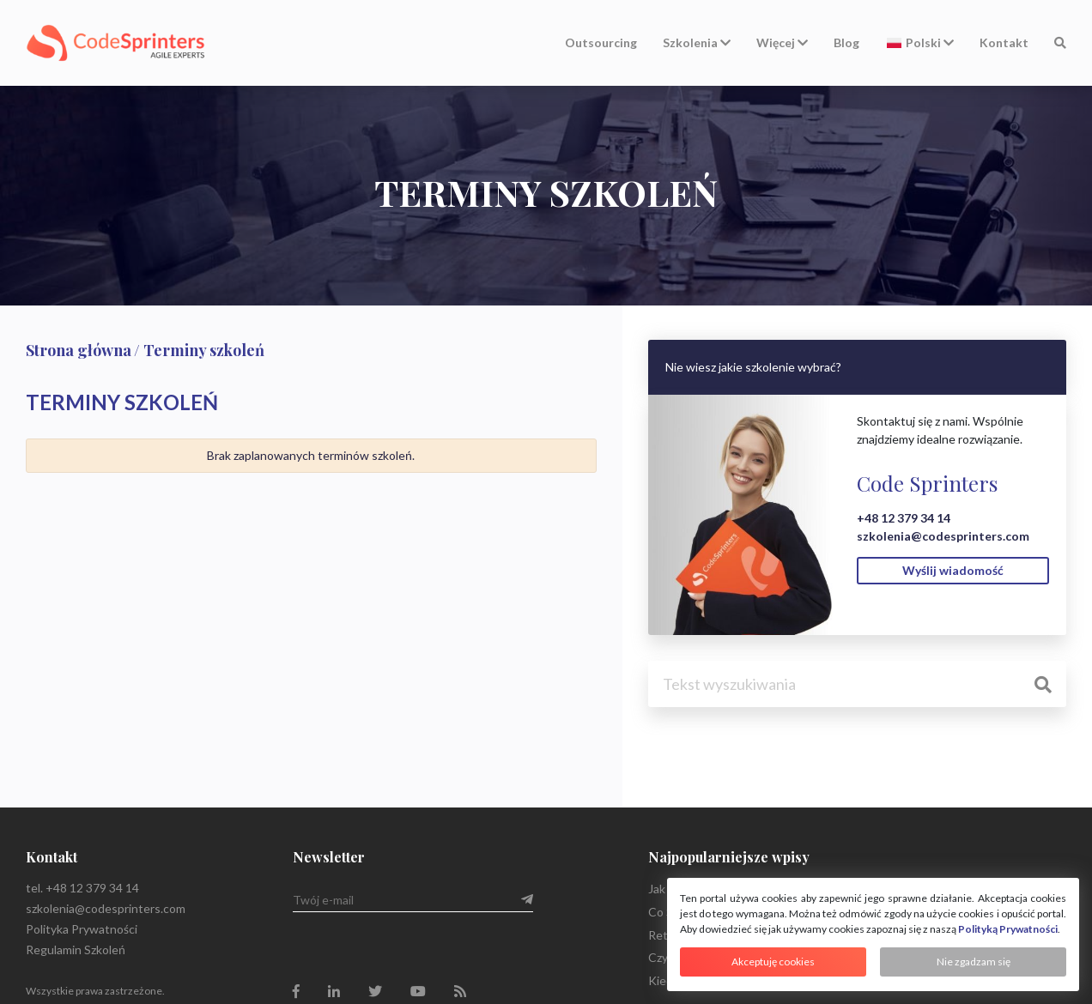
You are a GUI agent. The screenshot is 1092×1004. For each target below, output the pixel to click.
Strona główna (78, 350)
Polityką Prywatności (1008, 928)
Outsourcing (601, 42)
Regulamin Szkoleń (75, 949)
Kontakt (1004, 42)
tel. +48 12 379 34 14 (82, 887)
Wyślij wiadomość (953, 570)
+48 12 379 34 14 (903, 518)
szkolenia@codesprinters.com (943, 536)
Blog (846, 42)
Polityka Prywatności (81, 929)
